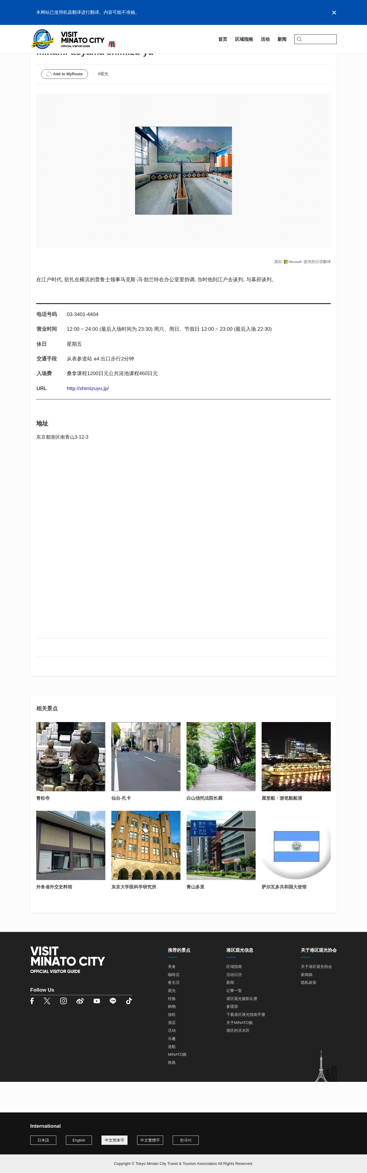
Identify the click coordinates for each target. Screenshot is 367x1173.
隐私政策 (308, 1013)
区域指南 (54, 55)
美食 (172, 997)
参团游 (232, 1037)
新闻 (230, 1013)
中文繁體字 (150, 1140)
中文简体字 (114, 1140)
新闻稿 (307, 1005)
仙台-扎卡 (121, 828)
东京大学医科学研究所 (133, 917)
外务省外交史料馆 (54, 917)
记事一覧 (234, 1021)
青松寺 (43, 828)
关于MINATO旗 (239, 1053)
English (78, 1140)
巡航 (172, 1077)
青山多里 (195, 917)
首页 (34, 55)
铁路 (172, 1093)
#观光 (103, 104)
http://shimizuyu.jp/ (88, 419)
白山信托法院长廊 (204, 828)
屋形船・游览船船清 (282, 828)
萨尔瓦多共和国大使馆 (284, 917)
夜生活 (174, 1013)
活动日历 (234, 1005)
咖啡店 (174, 1005)
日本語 (43, 1140)
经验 (172, 1029)
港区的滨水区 (238, 1061)
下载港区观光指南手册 (245, 1045)
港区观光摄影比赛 (241, 1029)
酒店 (172, 1053)
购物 (172, 1037)
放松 (172, 1045)
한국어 (186, 1140)
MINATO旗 (177, 1085)
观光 (172, 1021)
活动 (172, 1061)
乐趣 (172, 1069)
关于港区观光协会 (316, 997)
